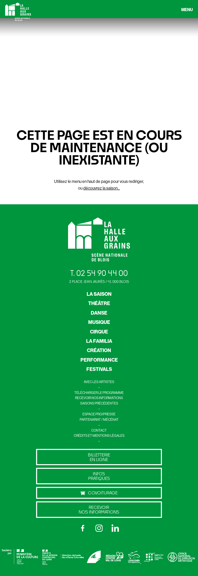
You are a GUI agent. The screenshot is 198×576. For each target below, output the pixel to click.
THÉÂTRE (99, 303)
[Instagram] (99, 528)
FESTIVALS (99, 369)
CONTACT (99, 430)
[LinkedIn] (115, 528)
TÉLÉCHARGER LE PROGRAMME (99, 393)
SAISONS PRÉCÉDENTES (99, 403)
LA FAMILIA (99, 341)
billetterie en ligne (99, 457)
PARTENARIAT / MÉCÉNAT (99, 419)
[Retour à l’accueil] (18, 13)
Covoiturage (99, 492)
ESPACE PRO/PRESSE (99, 414)
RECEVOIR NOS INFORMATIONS (99, 398)
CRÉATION (99, 350)
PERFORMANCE (99, 360)
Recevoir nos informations (99, 509)
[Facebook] (82, 528)
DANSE (99, 313)
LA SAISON (99, 294)
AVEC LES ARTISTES (99, 382)
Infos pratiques (99, 476)
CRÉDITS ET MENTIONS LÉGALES (99, 435)
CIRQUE (99, 332)
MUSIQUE (99, 322)
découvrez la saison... (101, 188)
